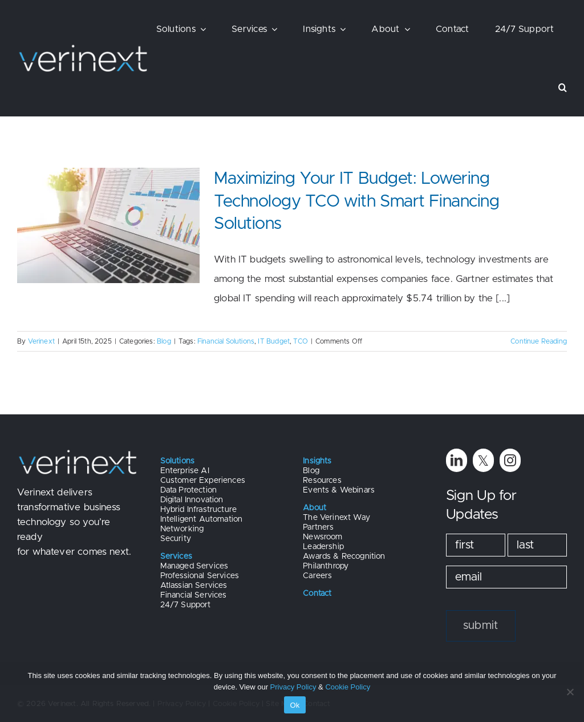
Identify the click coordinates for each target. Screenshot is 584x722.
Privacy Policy (293, 687)
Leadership (323, 547)
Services (176, 556)
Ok (294, 705)
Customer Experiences (202, 481)
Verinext (41, 341)
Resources (322, 481)
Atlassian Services (194, 586)
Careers (317, 576)
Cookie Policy (347, 687)
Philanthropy (325, 566)
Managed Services (194, 566)
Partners (318, 527)
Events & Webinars (339, 490)
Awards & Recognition (344, 556)
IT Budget (274, 341)
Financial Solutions (225, 341)
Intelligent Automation (201, 519)
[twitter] (483, 460)
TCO (300, 341)
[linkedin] (456, 460)
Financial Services (193, 595)
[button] (562, 87)
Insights (317, 461)
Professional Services (200, 576)
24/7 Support (185, 605)
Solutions (177, 461)
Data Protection (188, 490)
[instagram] (510, 460)
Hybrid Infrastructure (198, 510)
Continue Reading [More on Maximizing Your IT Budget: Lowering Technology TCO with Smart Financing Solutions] (538, 341)
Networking (182, 529)
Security (175, 539)
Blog (164, 341)
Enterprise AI (184, 471)
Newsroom (322, 537)
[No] (569, 691)
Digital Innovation (192, 500)
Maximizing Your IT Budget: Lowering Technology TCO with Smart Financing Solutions (356, 201)
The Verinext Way (336, 518)
